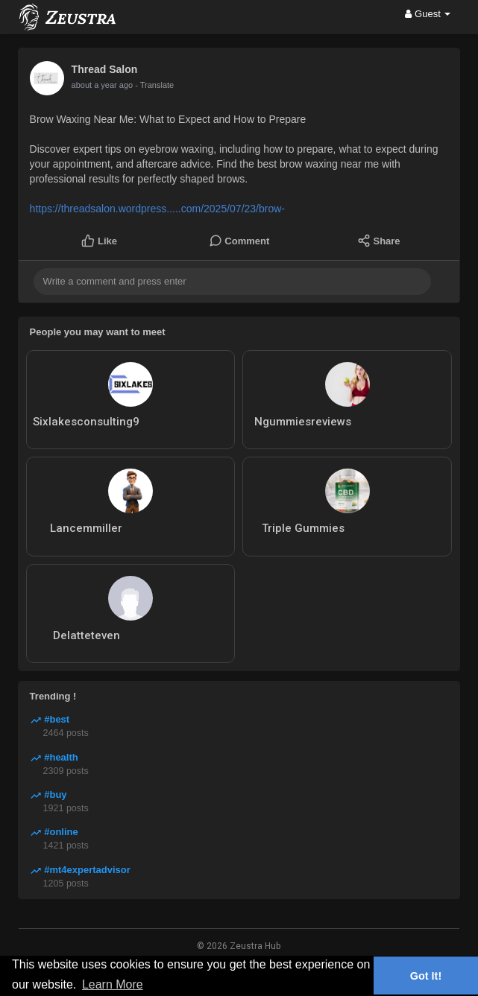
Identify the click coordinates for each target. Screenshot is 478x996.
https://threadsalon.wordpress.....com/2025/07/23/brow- (157, 209)
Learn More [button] (112, 984)
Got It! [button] (425, 976)
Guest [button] (427, 13)
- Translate (147, 84)
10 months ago (99, 84)
